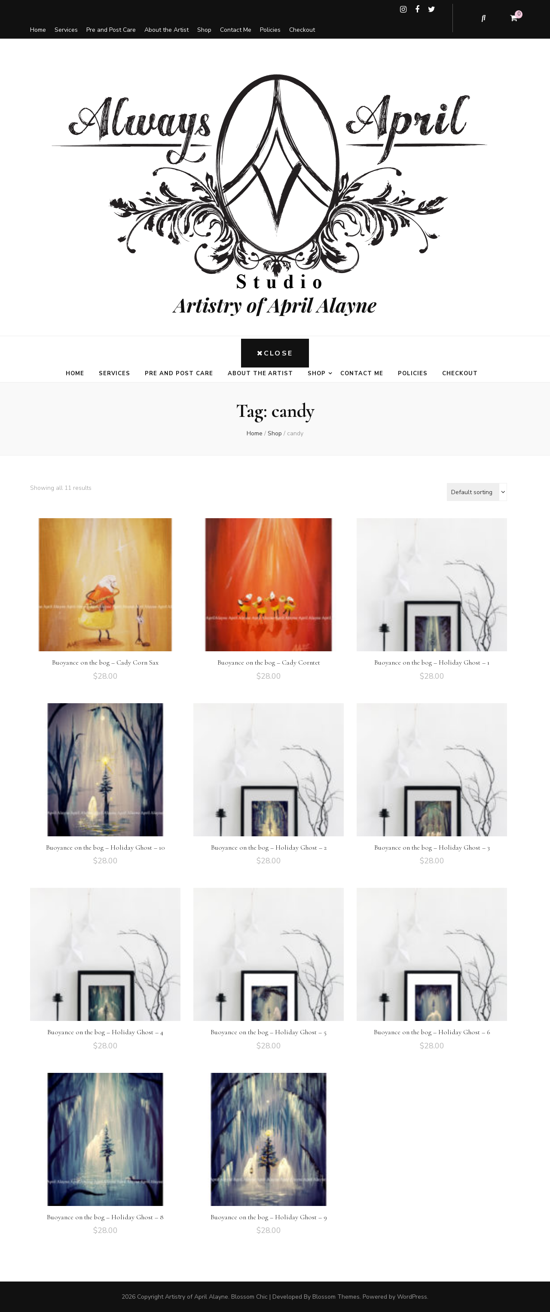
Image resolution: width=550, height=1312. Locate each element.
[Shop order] (477, 492)
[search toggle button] (484, 18)
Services (66, 30)
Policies (270, 30)
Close (275, 353)
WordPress (412, 1297)
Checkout (302, 30)
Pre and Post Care (111, 30)
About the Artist (166, 30)
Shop (204, 30)
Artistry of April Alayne (275, 304)
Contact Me (235, 30)
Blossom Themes (336, 1297)
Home (38, 30)
